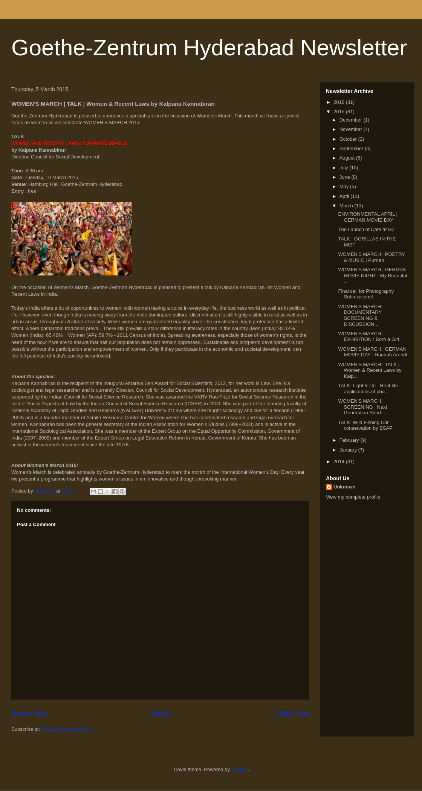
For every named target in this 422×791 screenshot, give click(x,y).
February (350, 440)
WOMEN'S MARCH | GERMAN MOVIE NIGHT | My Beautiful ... (372, 275)
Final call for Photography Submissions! (365, 294)
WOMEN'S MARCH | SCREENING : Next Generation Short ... (362, 406)
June (345, 177)
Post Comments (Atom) (66, 729)
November (351, 129)
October (348, 139)
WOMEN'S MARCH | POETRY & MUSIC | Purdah (371, 257)
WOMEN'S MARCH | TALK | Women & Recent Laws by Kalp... (369, 370)
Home (162, 714)
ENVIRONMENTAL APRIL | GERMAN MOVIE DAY (368, 217)
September (352, 148)
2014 (339, 461)
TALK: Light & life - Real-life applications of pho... (368, 388)
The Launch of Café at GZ (366, 229)
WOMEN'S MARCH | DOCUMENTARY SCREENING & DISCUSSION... (361, 315)
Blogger (239, 769)
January (348, 450)
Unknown (344, 487)
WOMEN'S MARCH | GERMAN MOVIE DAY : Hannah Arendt (372, 352)
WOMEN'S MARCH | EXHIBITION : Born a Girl (368, 336)
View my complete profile (353, 497)
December (351, 120)
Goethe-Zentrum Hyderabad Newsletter (209, 47)
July (344, 167)
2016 (339, 102)
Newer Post (29, 714)
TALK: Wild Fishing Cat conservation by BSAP (365, 425)
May (344, 186)
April (345, 196)
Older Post (293, 714)
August (347, 158)
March (347, 205)
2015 (339, 111)
